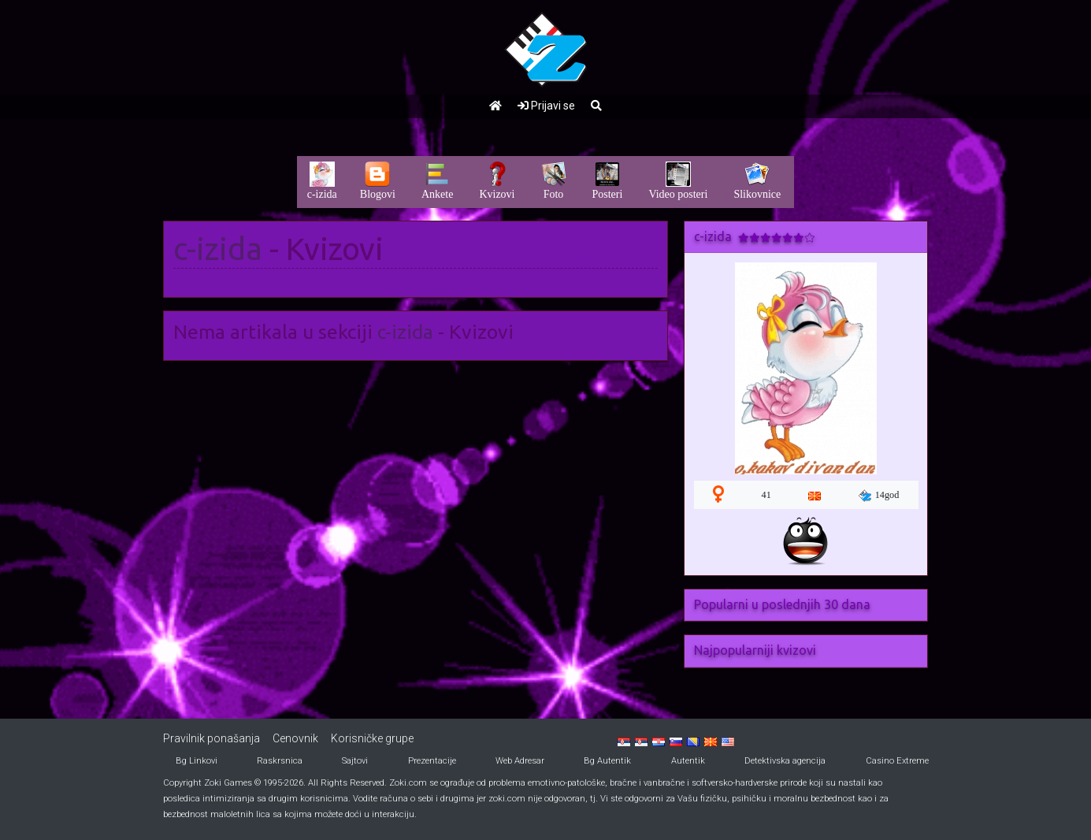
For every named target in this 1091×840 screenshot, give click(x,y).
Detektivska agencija (785, 761)
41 (766, 494)
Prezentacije (432, 761)
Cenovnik (295, 738)
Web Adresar (519, 761)
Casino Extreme (897, 761)
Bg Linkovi (196, 761)
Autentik (688, 761)
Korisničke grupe (372, 738)
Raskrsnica (279, 761)
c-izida (217, 249)
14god (879, 495)
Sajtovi (355, 761)
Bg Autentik (607, 761)
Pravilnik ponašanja (211, 738)
